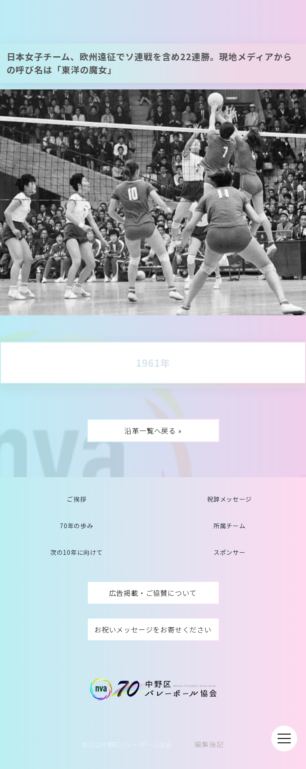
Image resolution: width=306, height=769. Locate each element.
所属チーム (229, 525)
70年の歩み (76, 525)
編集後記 (208, 744)
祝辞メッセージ (229, 499)
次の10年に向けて (76, 552)
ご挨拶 (76, 499)
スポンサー (229, 552)
